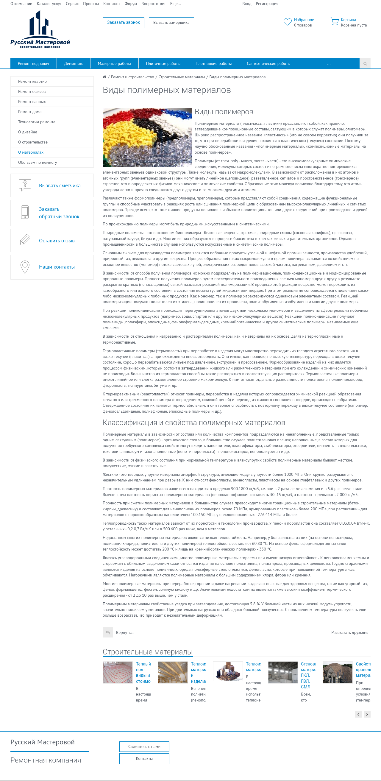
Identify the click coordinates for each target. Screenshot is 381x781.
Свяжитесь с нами (144, 746)
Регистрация (267, 3)
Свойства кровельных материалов (368, 670)
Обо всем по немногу (37, 162)
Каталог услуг (49, 3)
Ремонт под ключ (33, 63)
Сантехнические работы (269, 63)
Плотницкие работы (214, 63)
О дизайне (27, 132)
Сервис (72, 3)
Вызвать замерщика (171, 22)
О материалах (30, 152)
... (329, 63)
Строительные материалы (148, 652)
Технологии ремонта (36, 121)
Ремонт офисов (32, 91)
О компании (21, 3)
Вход (247, 3)
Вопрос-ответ (153, 3)
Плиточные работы (163, 63)
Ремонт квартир (32, 81)
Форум (131, 3)
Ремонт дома (29, 111)
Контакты (111, 3)
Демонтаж (73, 63)
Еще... (175, 3)
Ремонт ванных (32, 101)
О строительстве (33, 142)
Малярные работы (114, 63)
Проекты (91, 3)
